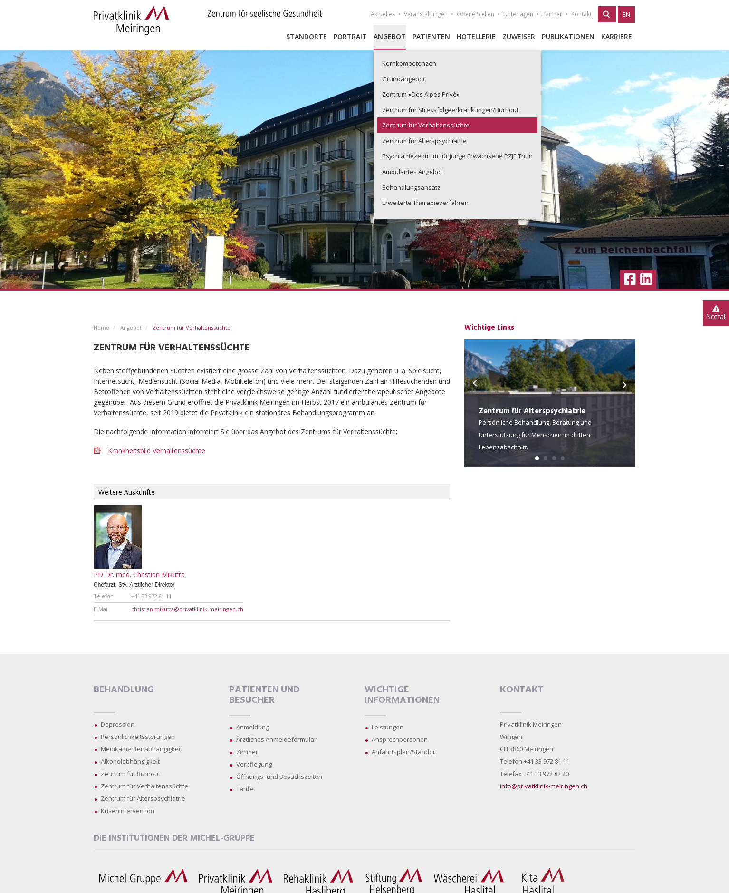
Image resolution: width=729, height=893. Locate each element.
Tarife (244, 789)
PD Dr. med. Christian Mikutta (139, 574)
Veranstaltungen (426, 14)
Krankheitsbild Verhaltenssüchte (156, 450)
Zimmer (247, 751)
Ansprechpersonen (400, 739)
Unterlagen (518, 14)
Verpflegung (254, 764)
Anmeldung (252, 727)
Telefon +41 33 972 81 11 (534, 761)
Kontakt (581, 14)
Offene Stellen (475, 14)
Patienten (431, 36)
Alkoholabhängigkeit (130, 761)
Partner (552, 14)
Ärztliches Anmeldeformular (276, 739)
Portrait (350, 36)
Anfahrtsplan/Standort (404, 751)
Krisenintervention (127, 810)
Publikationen (568, 36)
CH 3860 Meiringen (526, 749)
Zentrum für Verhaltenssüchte (144, 786)
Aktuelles (383, 14)
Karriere (616, 36)
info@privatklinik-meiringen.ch (543, 786)
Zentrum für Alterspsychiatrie (143, 798)
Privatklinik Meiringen (531, 724)
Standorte (306, 36)
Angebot (390, 36)
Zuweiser (518, 36)
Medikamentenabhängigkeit (141, 749)
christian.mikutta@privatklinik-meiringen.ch (187, 608)
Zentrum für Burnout (130, 773)
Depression (117, 724)
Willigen (511, 736)
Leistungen (387, 727)
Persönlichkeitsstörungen (138, 736)
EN (626, 14)
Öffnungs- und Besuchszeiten (279, 776)
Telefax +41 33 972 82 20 (534, 773)
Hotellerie (476, 36)
